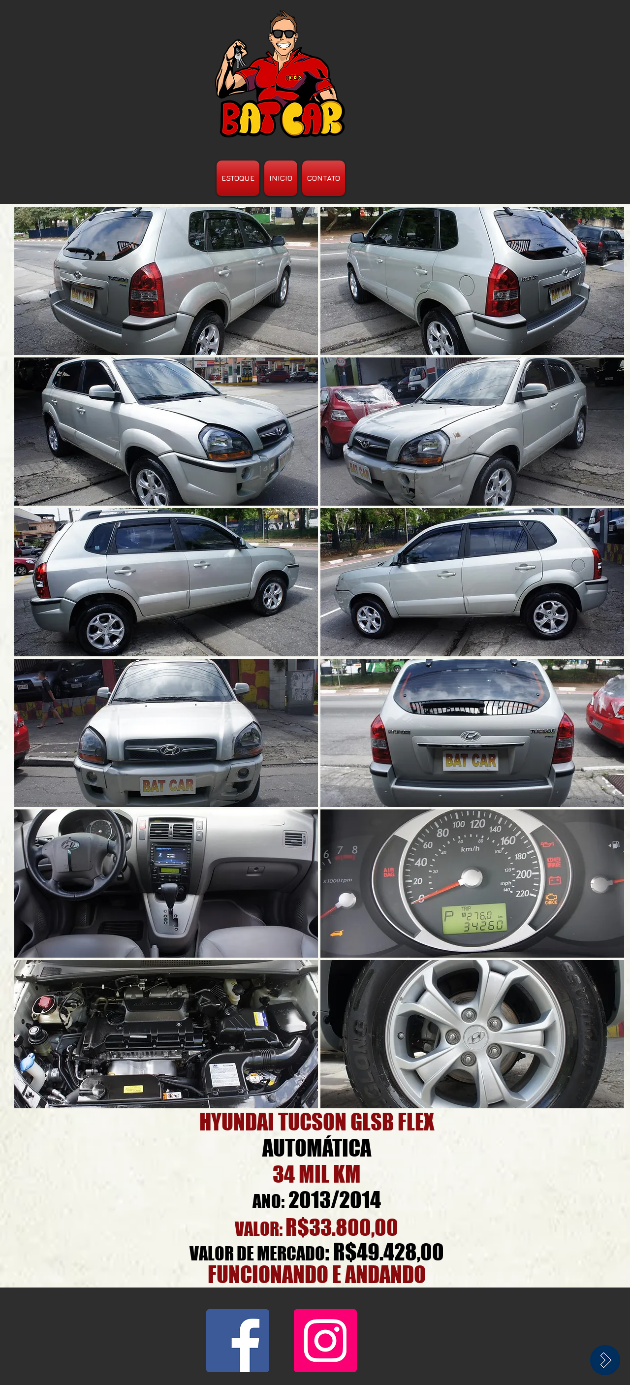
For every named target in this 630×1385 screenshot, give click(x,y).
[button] (166, 281)
